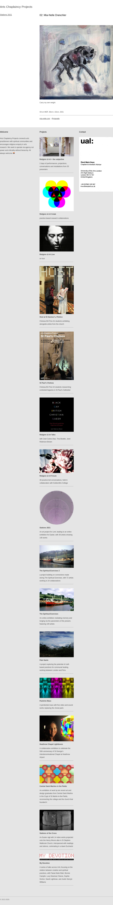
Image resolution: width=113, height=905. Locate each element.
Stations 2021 (6, 15)
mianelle (56, 119)
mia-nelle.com (45, 119)
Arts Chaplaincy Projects (16, 6)
